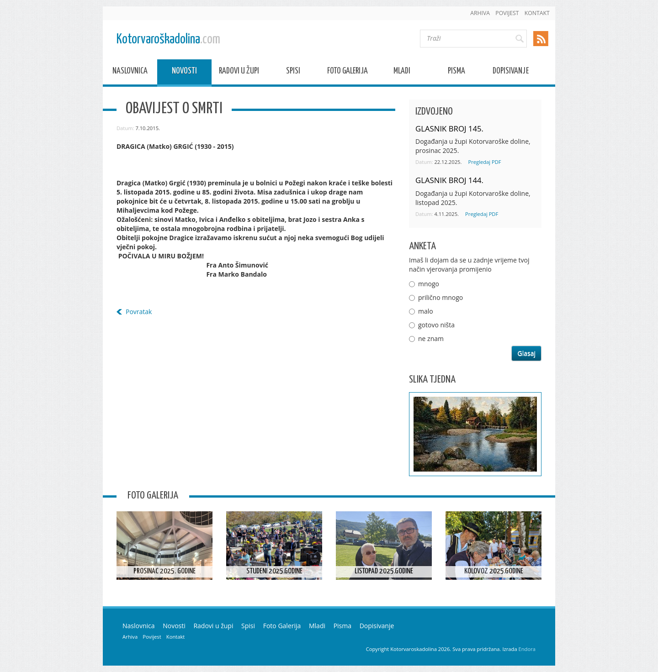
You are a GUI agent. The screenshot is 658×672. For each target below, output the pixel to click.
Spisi (293, 72)
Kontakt (537, 13)
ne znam (431, 338)
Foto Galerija (347, 72)
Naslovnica (130, 72)
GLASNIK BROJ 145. (449, 128)
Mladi (401, 72)
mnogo (428, 283)
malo (425, 311)
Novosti (184, 72)
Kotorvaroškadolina (168, 39)
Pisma (456, 72)
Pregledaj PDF (484, 161)
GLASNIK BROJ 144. (449, 180)
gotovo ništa (436, 324)
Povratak (139, 311)
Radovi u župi (239, 72)
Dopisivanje (511, 72)
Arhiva (480, 13)
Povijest (507, 13)
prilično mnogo (440, 297)
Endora (527, 649)
